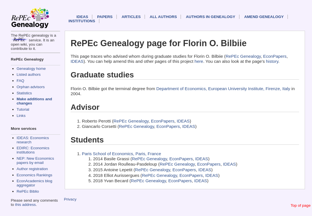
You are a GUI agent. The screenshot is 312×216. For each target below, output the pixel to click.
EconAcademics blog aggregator (34, 183)
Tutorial (23, 109)
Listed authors (29, 74)
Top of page (301, 205)
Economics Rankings (34, 175)
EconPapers (274, 56)
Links (21, 115)
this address (25, 204)
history (272, 61)
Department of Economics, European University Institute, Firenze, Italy (223, 88)
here (199, 61)
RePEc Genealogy (243, 56)
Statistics (24, 93)
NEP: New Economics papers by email (35, 160)
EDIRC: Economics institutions (33, 150)
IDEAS (82, 17)
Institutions (82, 21)
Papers (105, 17)
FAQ (20, 81)
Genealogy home (31, 68)
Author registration (32, 169)
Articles (131, 17)
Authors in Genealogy (210, 17)
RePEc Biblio (28, 191)
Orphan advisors (31, 87)
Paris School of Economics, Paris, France (121, 153)
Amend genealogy (264, 17)
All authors (163, 17)
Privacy (70, 199)
